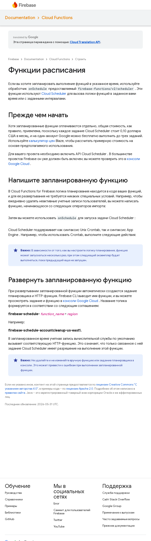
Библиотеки (13, 512)
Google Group (111, 506)
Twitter (58, 520)
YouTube (59, 526)
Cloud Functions (57, 17)
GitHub (9, 519)
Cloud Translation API (85, 42)
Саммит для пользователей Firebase (72, 511)
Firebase (13, 59)
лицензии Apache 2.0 (79, 388)
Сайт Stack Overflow (116, 499)
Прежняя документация (118, 525)
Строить (80, 59)
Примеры (11, 506)
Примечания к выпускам (118, 512)
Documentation (20, 17)
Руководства (13, 493)
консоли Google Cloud (80, 301)
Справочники (14, 499)
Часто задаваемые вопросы (121, 519)
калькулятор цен (42, 141)
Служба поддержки (116, 493)
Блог (56, 503)
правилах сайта (15, 393)
